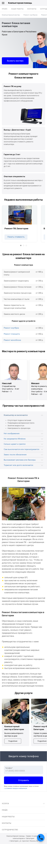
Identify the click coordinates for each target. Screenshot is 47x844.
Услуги (5, 804)
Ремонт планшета (12, 334)
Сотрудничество (10, 830)
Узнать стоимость (16, 237)
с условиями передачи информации (15, 788)
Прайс (5, 9)
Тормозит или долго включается (18, 465)
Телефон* (9, 768)
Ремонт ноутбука (11, 328)
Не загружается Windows (15, 439)
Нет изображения (11, 433)
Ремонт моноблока (12, 340)
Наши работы (17, 9)
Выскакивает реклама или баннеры (20, 460)
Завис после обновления (15, 454)
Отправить (23, 780)
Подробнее (12, 741)
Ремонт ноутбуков (30, 15)
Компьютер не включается (16, 415)
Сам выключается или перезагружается (21, 449)
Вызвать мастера (15, 61)
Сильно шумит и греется (14, 444)
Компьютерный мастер (11, 15)
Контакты (31, 9)
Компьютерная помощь (20, 3)
